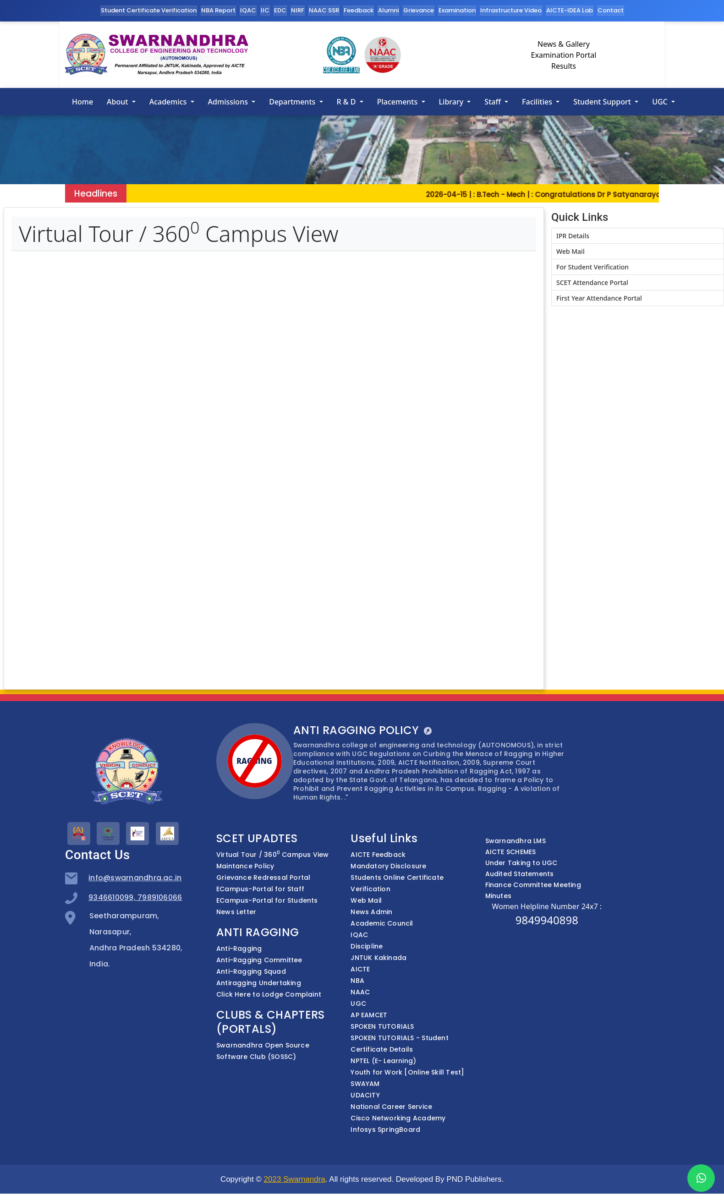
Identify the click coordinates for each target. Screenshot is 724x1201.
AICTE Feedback (378, 854)
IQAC (248, 10)
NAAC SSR (324, 10)
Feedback (358, 10)
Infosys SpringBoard (385, 1129)
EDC (280, 10)
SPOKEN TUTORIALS (382, 1026)
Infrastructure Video (511, 10)
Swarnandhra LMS (515, 840)
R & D (347, 102)
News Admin (371, 911)
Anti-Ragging (239, 948)
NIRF (297, 10)
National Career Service (391, 1106)
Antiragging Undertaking (258, 982)
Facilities (538, 102)
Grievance (418, 10)
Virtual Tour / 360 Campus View (272, 854)
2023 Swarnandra (294, 1179)
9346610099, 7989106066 (135, 897)
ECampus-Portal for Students (267, 900)
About (118, 102)
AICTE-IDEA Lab (569, 10)
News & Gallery (564, 44)
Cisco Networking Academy (398, 1118)
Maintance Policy (245, 866)
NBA (357, 980)
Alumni (388, 10)
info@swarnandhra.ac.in (134, 877)
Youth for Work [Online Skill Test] (407, 1072)
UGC (660, 102)
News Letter (236, 911)
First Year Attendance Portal (599, 298)
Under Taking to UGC (521, 862)
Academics (169, 102)
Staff (493, 102)
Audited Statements (519, 873)
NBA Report (218, 10)
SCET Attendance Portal (592, 282)
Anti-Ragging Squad (251, 971)
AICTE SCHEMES (510, 851)
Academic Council (382, 923)
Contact (611, 10)
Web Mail (570, 251)
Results (563, 66)
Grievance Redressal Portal (263, 877)
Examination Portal (564, 55)
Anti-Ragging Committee (259, 960)
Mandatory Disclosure (388, 866)
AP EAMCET (369, 1015)
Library (452, 102)
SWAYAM (365, 1083)
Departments (293, 102)
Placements (398, 102)
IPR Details (572, 235)
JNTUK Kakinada (378, 957)
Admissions (229, 102)
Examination (457, 10)
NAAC (360, 992)
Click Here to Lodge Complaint (268, 994)
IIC (265, 10)
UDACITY (365, 1095)
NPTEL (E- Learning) (383, 1060)
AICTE (360, 969)
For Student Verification (592, 267)
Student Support (603, 102)
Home (82, 102)
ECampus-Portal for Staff (260, 889)
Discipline (367, 946)
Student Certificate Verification (149, 10)
